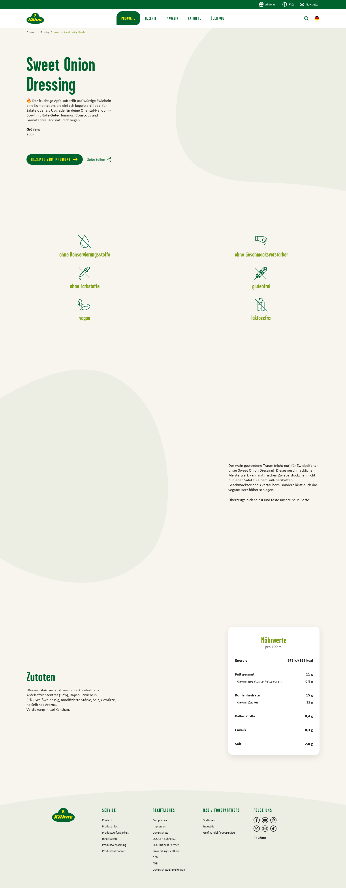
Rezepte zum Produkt (51, 159)
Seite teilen (96, 159)
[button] (317, 18)
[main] (173, 409)
